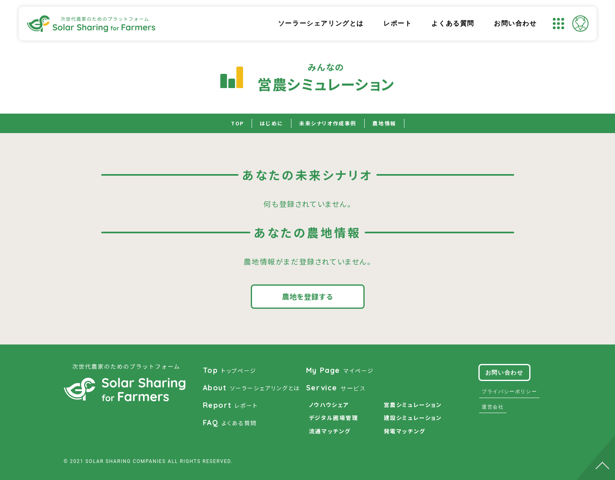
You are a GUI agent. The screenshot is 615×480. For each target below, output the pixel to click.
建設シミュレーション (413, 418)
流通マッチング (330, 431)
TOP (234, 123)
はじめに (268, 123)
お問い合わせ (515, 23)
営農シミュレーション (413, 405)
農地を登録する (307, 296)
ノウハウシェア (329, 405)
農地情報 (387, 123)
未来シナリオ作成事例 (328, 123)
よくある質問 (452, 23)
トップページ (229, 370)
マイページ (340, 370)
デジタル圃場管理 (334, 418)
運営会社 (492, 407)
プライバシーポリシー (508, 391)
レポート (397, 23)
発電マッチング (405, 431)
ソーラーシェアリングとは (321, 23)
